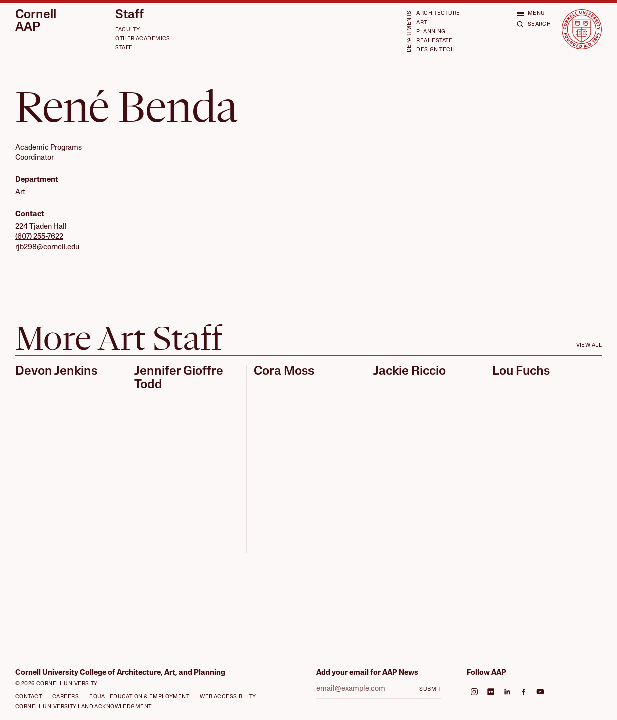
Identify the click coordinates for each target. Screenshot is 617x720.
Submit (430, 689)
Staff (129, 15)
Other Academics (142, 39)
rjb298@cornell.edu (47, 247)
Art (421, 23)
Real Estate (434, 41)
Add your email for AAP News (367, 673)
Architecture (438, 13)
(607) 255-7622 (39, 237)
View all (589, 345)
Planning (430, 32)
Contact (28, 697)
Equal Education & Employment (139, 697)
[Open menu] (531, 13)
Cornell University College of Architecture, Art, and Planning (120, 673)
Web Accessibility (228, 697)
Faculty (127, 30)
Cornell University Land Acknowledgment (83, 707)
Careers (65, 697)
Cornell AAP (35, 21)
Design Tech (435, 50)
